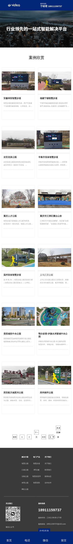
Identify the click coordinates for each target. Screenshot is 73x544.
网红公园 (25, 489)
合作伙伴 (48, 483)
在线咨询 (44, 531)
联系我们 (48, 470)
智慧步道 (36, 463)
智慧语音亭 (36, 476)
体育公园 (25, 483)
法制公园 (25, 476)
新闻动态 (48, 476)
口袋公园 (25, 470)
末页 (44, 437)
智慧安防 (36, 483)
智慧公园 (25, 463)
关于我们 (48, 463)
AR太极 (36, 470)
